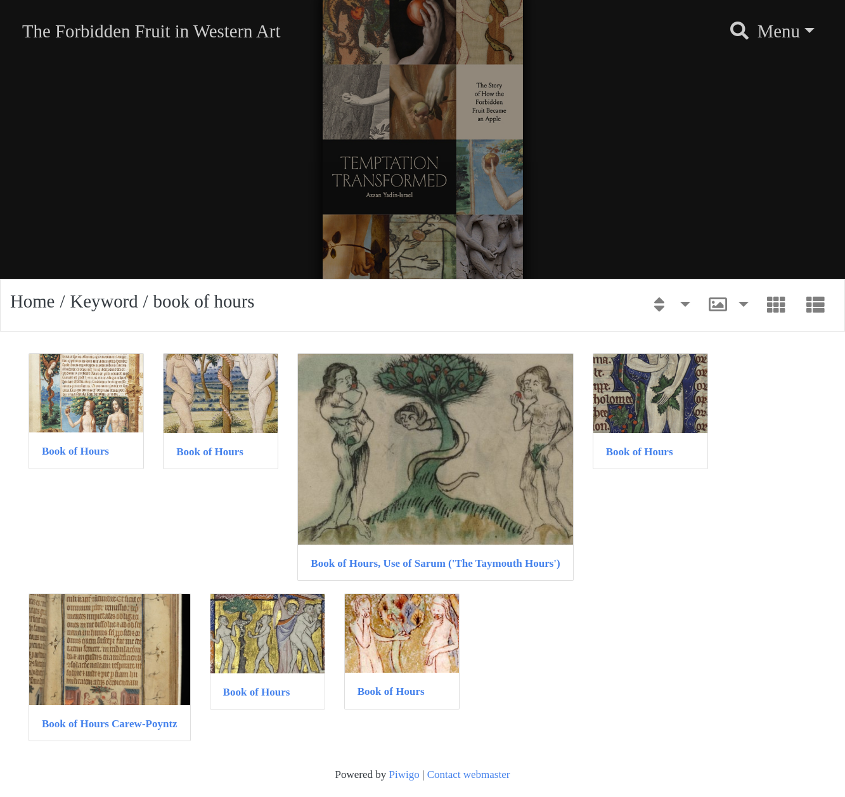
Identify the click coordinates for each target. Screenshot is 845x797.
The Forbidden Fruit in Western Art (151, 31)
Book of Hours (75, 451)
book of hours (204, 301)
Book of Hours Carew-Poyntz (109, 724)
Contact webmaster (468, 774)
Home (32, 301)
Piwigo (404, 774)
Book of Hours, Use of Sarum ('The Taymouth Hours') (435, 563)
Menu (779, 31)
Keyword (104, 301)
